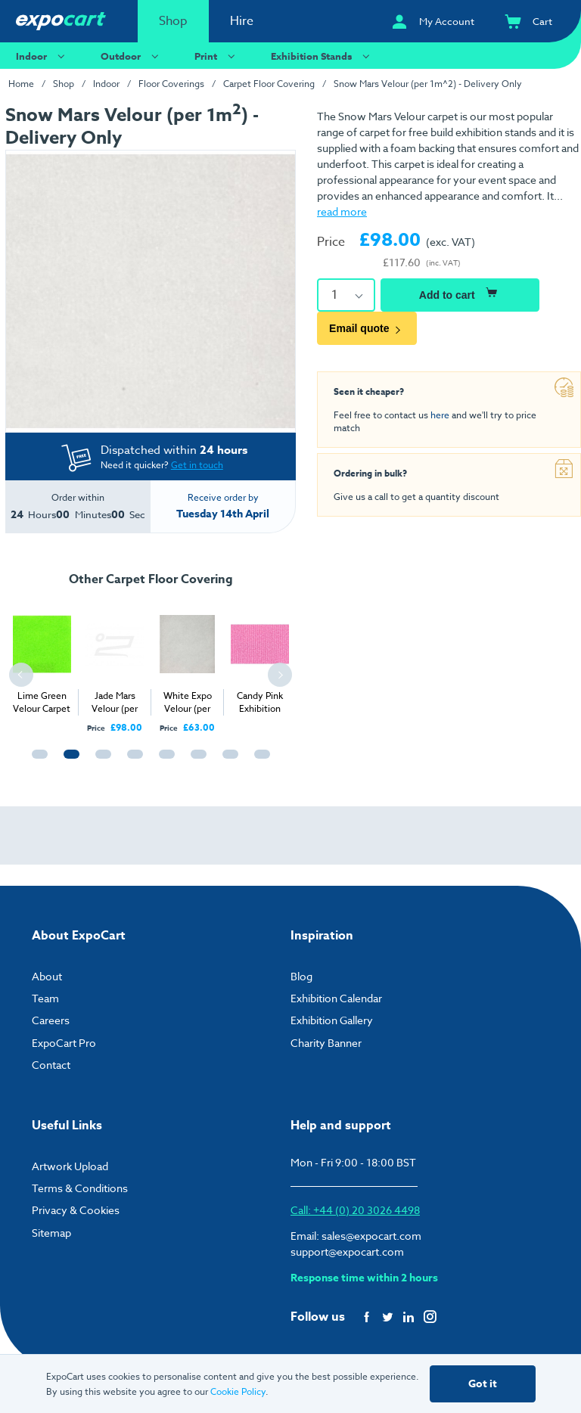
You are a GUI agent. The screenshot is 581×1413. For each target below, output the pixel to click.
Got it (482, 1384)
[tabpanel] (41, 657)
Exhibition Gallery (331, 1020)
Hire (241, 21)
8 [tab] (258, 761)
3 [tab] (99, 761)
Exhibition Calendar (336, 998)
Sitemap (51, 1232)
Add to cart (460, 292)
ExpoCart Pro (64, 1043)
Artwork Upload (70, 1166)
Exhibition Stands (322, 55)
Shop (173, 21)
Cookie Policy (238, 1391)
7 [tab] (226, 761)
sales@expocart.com (371, 1235)
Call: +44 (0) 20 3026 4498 (355, 1210)
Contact (51, 1064)
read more (342, 211)
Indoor (42, 55)
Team (45, 998)
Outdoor (132, 55)
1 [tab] (36, 761)
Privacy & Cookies (76, 1210)
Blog (301, 976)
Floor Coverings (171, 83)
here (439, 414)
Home (21, 83)
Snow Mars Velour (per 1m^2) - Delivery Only (428, 83)
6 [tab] (195, 761)
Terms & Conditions (80, 1188)
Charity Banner (326, 1043)
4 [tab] (131, 761)
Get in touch (197, 464)
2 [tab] (68, 761)
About (47, 976)
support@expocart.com (347, 1251)
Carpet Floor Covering (269, 83)
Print (216, 55)
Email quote (367, 328)
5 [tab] (163, 761)
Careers (51, 1020)
